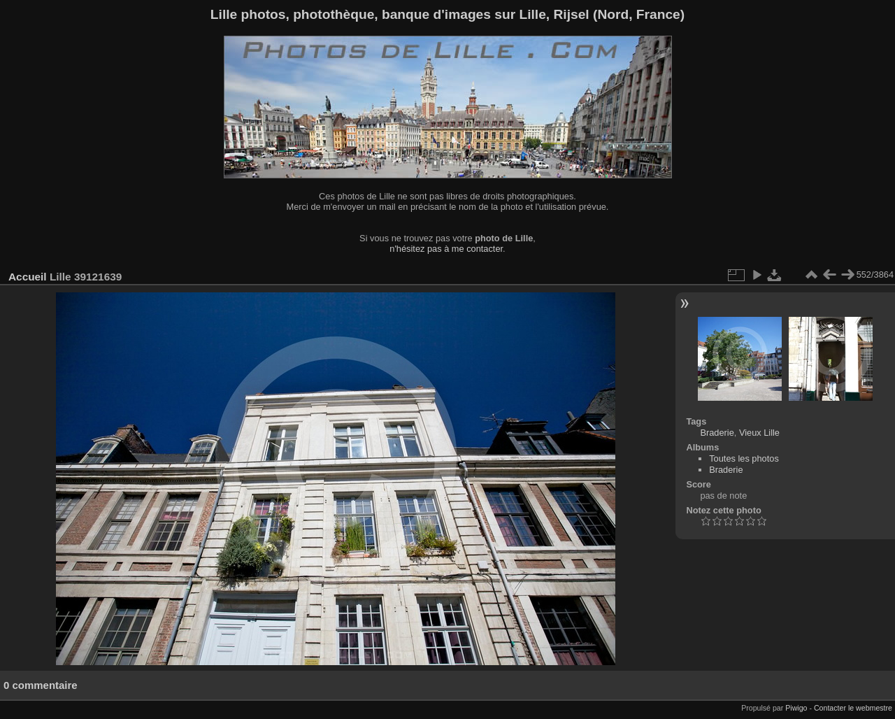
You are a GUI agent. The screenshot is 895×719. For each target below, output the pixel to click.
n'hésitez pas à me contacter (446, 248)
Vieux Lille (759, 432)
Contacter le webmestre (853, 708)
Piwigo (796, 708)
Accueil (27, 277)
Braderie (716, 432)
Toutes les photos (744, 458)
